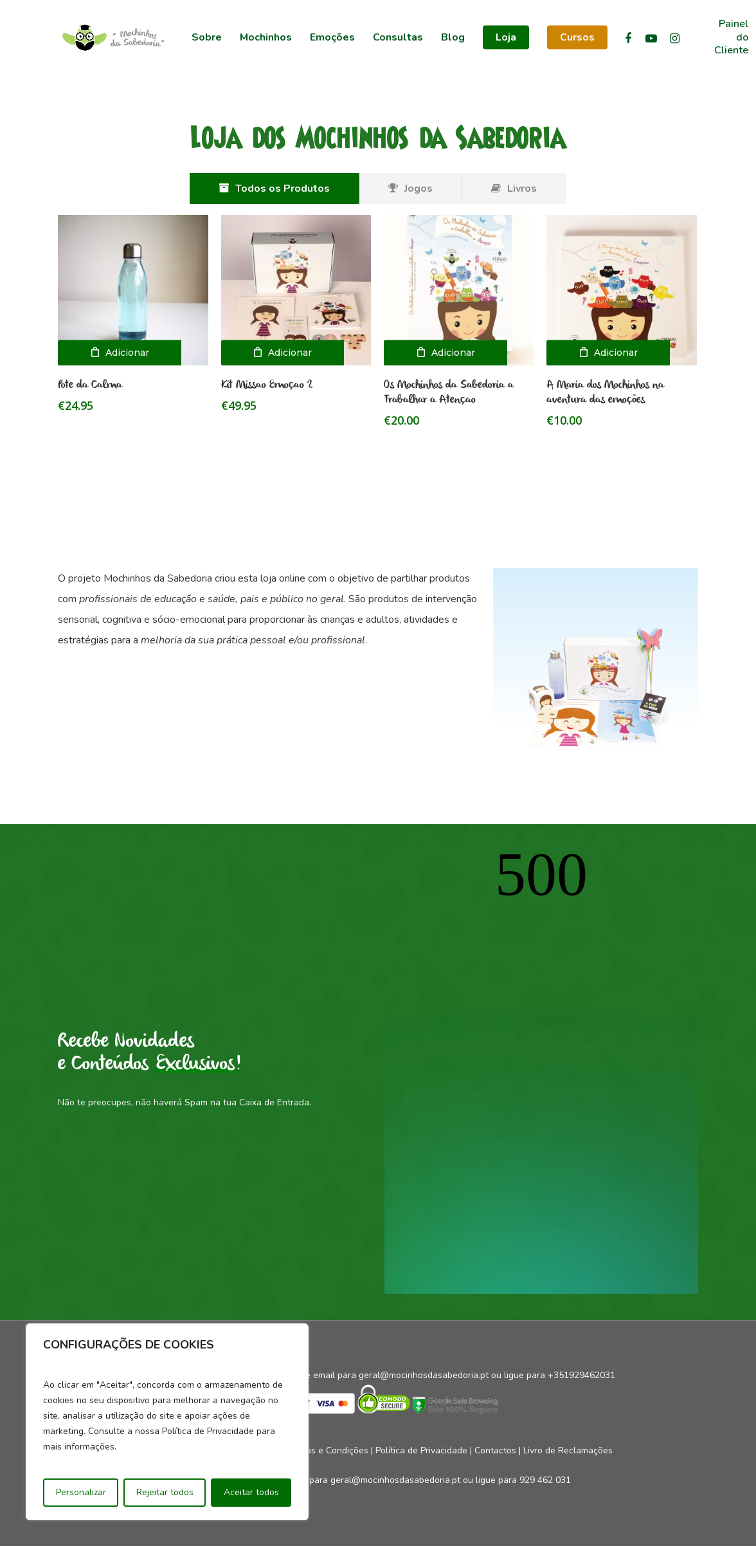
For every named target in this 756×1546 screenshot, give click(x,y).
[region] (167, 1421)
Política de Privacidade (421, 1450)
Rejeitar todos (165, 1492)
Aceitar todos (251, 1492)
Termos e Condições (326, 1450)
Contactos (495, 1450)
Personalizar (81, 1492)
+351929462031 (581, 1375)
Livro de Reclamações (568, 1450)
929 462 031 (545, 1480)
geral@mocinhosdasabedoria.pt (424, 1375)
